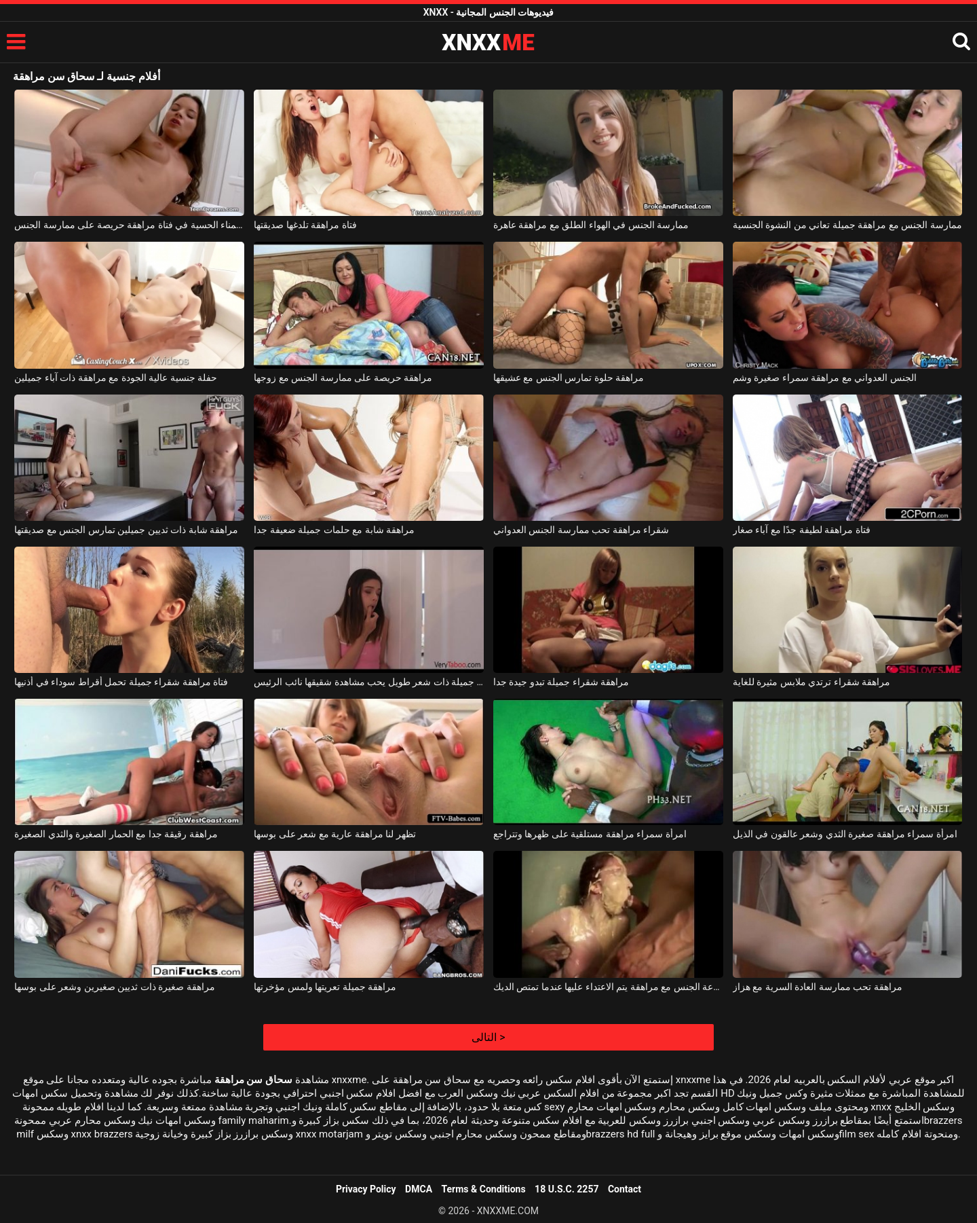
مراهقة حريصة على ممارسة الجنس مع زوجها (343, 377)
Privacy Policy (366, 1189)
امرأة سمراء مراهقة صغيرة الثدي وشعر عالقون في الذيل (845, 833)
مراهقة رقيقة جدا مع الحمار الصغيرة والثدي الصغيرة (115, 833)
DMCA (418, 1189)
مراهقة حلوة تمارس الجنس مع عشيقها (568, 377)
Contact (624, 1189)
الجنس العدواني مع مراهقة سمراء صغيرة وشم (825, 377)
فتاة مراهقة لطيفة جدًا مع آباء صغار (801, 529)
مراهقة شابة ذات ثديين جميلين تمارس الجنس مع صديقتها (126, 529)
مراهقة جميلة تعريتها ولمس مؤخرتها (325, 986)
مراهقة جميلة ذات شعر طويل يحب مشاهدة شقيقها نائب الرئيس (369, 681)
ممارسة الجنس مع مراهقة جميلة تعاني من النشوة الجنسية (847, 224)
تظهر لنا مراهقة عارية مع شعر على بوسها (334, 833)
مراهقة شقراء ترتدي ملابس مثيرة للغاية (811, 681)
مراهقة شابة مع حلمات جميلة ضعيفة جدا (334, 529)
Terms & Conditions (484, 1189)
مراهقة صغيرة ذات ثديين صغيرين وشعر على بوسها (114, 986)
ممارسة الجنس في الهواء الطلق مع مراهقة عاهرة (591, 224)
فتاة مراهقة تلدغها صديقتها (305, 224)
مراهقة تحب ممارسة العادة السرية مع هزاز (817, 986)
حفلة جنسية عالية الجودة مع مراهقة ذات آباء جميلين (115, 377)
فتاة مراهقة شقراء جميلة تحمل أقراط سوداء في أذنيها (121, 681)
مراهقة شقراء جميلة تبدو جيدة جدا (561, 681)
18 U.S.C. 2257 (566, 1189)
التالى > (488, 1037)
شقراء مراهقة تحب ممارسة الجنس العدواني (581, 529)
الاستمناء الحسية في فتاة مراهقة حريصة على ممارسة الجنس (129, 224)
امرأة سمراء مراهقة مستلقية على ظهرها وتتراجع (590, 833)
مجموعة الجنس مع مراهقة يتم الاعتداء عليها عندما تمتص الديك (608, 986)
